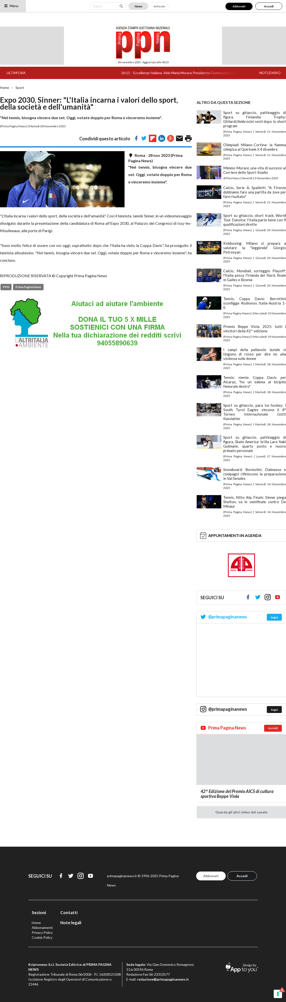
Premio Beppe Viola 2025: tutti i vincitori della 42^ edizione (254, 328)
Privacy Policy (42, 932)
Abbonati (239, 6)
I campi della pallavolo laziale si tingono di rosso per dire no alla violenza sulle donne (254, 354)
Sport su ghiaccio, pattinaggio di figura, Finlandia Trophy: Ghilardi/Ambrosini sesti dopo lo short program (254, 119)
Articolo (159, 6)
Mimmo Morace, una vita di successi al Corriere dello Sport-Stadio (254, 170)
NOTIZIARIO (270, 73)
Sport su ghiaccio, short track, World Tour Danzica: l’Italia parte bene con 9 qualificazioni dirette (254, 219)
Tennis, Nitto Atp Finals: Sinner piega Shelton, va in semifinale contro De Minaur (254, 501)
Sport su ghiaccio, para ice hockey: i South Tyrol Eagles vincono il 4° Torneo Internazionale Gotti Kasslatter (254, 412)
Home (4, 87)
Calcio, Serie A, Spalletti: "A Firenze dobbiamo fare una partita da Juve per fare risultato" (254, 192)
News (138, 6)
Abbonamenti (42, 927)
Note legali (70, 922)
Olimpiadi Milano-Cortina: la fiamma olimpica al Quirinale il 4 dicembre (254, 147)
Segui (274, 617)
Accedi (268, 6)
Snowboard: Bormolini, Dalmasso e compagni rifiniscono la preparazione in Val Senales (254, 474)
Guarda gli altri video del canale (241, 812)
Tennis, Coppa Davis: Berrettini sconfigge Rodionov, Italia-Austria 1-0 (254, 303)
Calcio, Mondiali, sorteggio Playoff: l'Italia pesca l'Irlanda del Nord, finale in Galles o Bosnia (254, 275)
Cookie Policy (42, 937)
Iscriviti (273, 728)
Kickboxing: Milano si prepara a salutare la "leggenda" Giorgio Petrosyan (254, 247)
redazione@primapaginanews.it (163, 979)
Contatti (69, 912)
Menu (11, 6)
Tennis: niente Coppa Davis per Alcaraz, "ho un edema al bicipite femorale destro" (254, 381)
